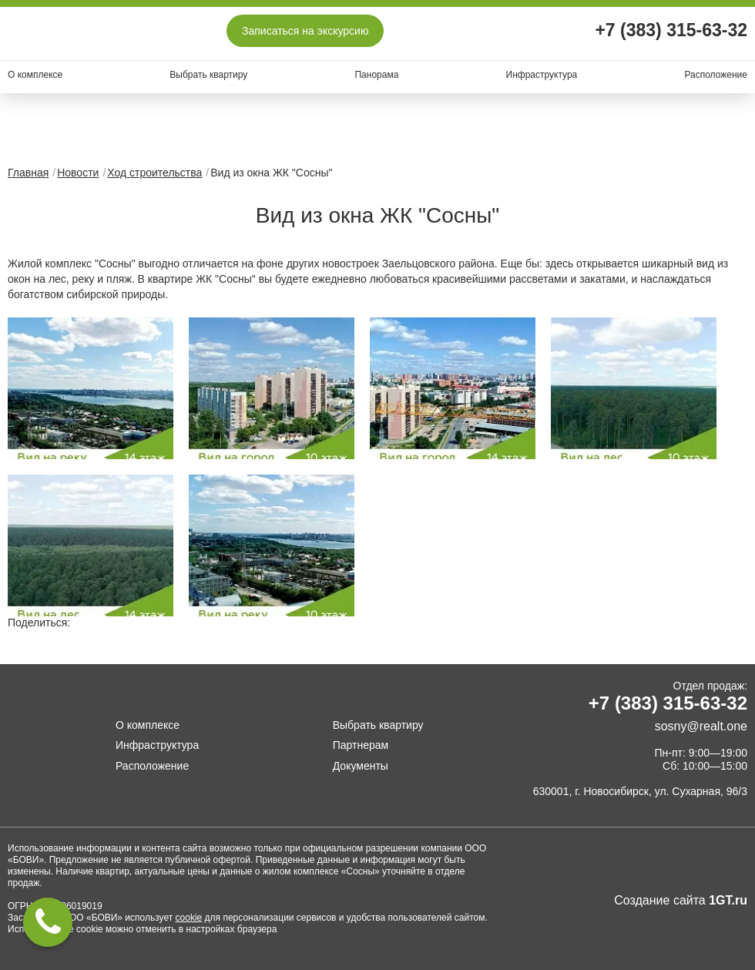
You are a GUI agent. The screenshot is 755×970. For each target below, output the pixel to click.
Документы (360, 766)
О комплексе (35, 74)
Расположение (715, 74)
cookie (189, 917)
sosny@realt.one (701, 726)
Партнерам (360, 745)
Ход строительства (154, 172)
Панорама (376, 74)
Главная (28, 172)
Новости (78, 172)
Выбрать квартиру (208, 74)
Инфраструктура (542, 74)
